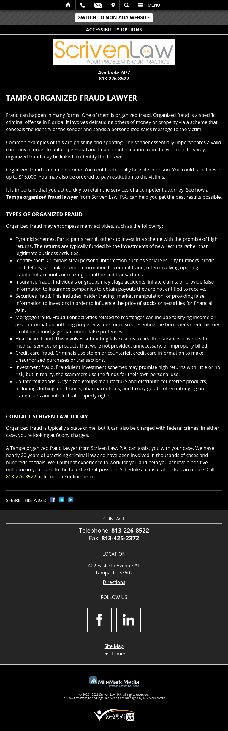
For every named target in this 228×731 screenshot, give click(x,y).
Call (83, 5)
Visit (113, 5)
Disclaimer (114, 653)
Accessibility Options (114, 29)
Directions (114, 582)
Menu (154, 5)
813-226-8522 (114, 78)
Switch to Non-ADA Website (114, 17)
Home (68, 5)
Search (127, 5)
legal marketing (108, 698)
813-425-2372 (120, 538)
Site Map (114, 646)
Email (98, 5)
